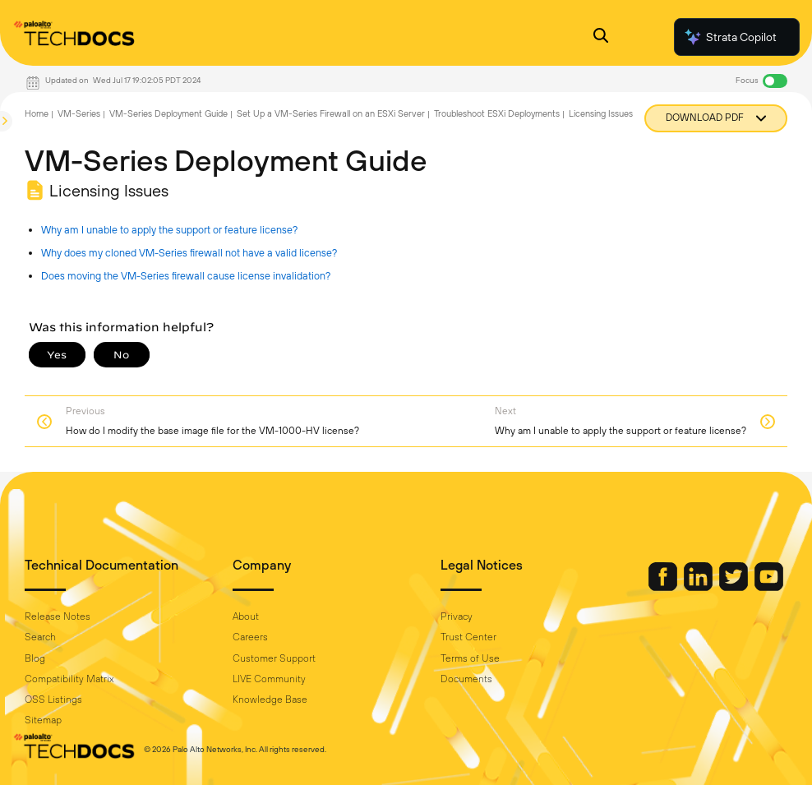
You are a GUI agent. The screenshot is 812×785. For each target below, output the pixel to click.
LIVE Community (269, 679)
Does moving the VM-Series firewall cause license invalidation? (185, 276)
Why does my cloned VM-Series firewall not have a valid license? (189, 253)
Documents (466, 679)
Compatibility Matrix (69, 679)
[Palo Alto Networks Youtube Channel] (768, 586)
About (246, 616)
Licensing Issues (601, 113)
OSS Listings (53, 699)
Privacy (457, 616)
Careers (250, 637)
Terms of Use (470, 658)
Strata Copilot (730, 37)
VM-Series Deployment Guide (168, 113)
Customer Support (274, 658)
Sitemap (43, 720)
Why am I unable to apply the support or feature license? (169, 230)
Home (36, 113)
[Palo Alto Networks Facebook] (664, 586)
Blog (35, 658)
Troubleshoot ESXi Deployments (497, 113)
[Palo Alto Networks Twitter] (734, 586)
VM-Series (79, 113)
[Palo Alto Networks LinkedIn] (699, 586)
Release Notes (57, 616)
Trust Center (468, 637)
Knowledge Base (270, 699)
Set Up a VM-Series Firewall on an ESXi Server (331, 113)
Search (40, 637)
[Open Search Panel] (600, 37)
